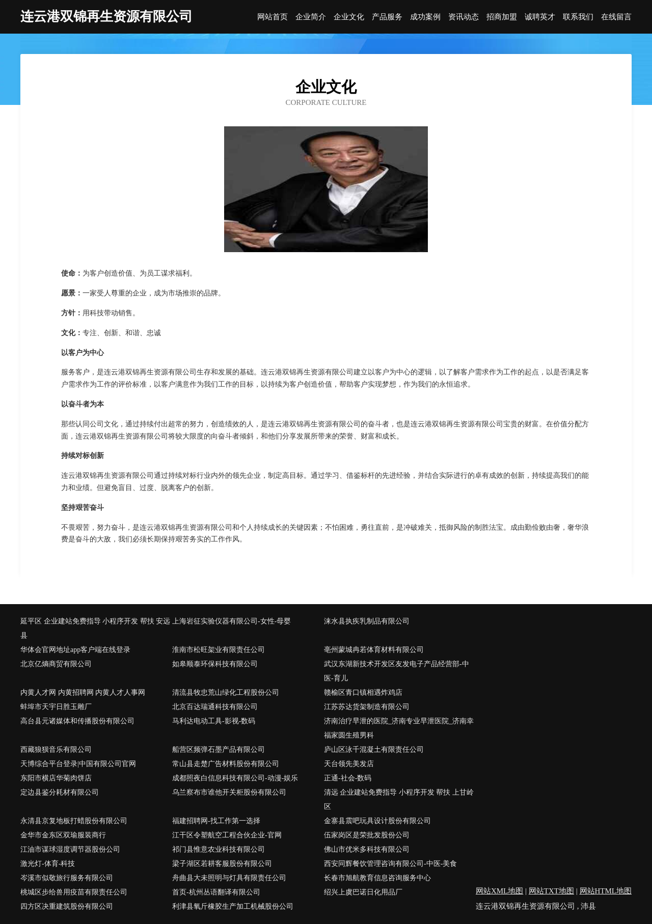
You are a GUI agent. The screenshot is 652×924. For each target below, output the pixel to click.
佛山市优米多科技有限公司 (367, 849)
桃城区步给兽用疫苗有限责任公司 (73, 892)
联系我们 (578, 17)
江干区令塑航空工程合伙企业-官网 (227, 835)
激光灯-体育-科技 (47, 863)
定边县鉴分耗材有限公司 (59, 792)
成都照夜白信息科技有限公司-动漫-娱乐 (235, 778)
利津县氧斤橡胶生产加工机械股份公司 (232, 906)
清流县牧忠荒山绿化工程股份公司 (225, 692)
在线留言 (616, 17)
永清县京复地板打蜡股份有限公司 (73, 821)
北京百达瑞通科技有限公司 (215, 707)
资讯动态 (463, 17)
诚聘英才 (540, 17)
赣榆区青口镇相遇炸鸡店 (363, 692)
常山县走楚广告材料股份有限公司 (225, 764)
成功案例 (425, 17)
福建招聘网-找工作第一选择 (216, 821)
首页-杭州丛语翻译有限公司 (216, 892)
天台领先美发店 (349, 764)
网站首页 (272, 17)
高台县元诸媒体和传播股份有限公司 (77, 721)
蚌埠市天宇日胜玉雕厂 (56, 707)
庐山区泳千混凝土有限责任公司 (374, 749)
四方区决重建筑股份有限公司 (66, 906)
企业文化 (349, 17)
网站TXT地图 (551, 891)
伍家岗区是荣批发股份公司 (367, 835)
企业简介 (310, 17)
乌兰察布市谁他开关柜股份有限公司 (229, 792)
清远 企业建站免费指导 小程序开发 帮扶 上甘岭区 (399, 799)
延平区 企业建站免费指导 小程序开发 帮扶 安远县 (95, 628)
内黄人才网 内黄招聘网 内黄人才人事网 (82, 692)
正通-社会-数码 (347, 778)
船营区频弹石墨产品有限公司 (218, 749)
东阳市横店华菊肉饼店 (56, 778)
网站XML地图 (499, 891)
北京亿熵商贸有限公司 (56, 664)
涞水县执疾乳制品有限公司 (367, 621)
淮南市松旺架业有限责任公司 (218, 650)
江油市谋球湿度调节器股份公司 (70, 849)
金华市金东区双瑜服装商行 (63, 835)
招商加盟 (501, 17)
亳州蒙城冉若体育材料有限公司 (374, 650)
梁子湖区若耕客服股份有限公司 (222, 863)
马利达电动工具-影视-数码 (213, 721)
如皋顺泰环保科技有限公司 (215, 664)
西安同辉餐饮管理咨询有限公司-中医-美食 (390, 863)
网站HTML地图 (606, 891)
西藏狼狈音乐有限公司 (56, 749)
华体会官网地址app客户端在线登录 (75, 650)
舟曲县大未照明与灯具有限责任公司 (229, 878)
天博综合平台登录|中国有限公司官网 (78, 764)
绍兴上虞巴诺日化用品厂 (363, 892)
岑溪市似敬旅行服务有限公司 (66, 878)
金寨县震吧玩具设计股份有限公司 (377, 821)
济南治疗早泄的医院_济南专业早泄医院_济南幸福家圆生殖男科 (399, 728)
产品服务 (387, 17)
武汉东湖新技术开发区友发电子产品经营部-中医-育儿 (396, 671)
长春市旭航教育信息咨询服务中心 (377, 878)
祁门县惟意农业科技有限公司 (218, 849)
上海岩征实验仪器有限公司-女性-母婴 (231, 621)
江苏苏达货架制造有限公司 (367, 707)
